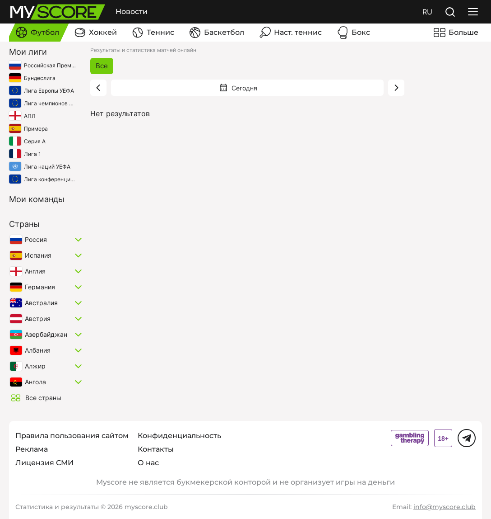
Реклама (31, 449)
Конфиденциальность (179, 435)
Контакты (156, 449)
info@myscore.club (444, 507)
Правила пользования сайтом (72, 435)
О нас (148, 462)
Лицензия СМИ (44, 462)
